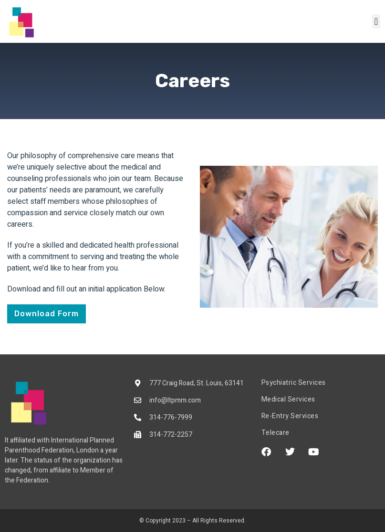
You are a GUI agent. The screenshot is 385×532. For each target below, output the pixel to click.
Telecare (275, 433)
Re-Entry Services (290, 416)
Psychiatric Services (293, 383)
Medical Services (288, 399)
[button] (376, 21)
